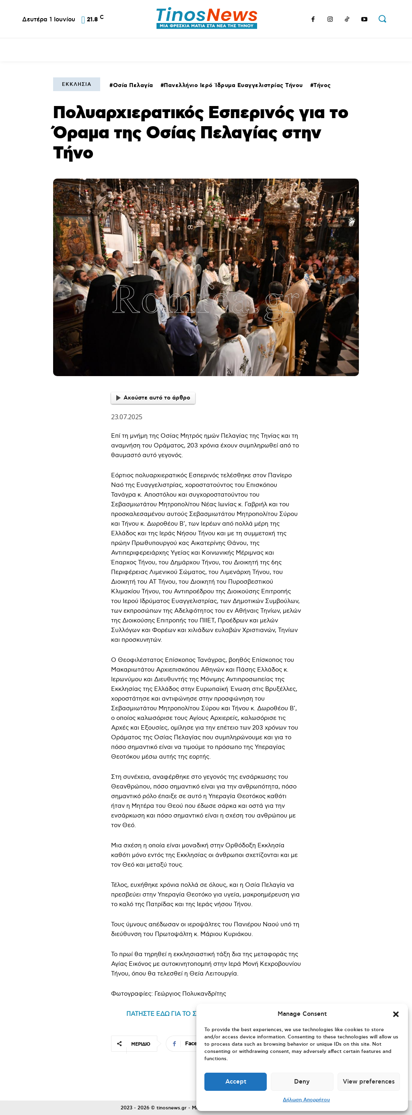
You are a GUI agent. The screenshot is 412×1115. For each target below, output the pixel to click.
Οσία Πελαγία (133, 85)
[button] (396, 1014)
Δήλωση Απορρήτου (306, 1100)
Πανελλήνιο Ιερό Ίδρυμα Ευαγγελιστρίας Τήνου (233, 85)
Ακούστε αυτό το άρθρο (153, 397)
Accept (235, 1082)
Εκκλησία (76, 84)
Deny (302, 1082)
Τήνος (322, 85)
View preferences (369, 1082)
